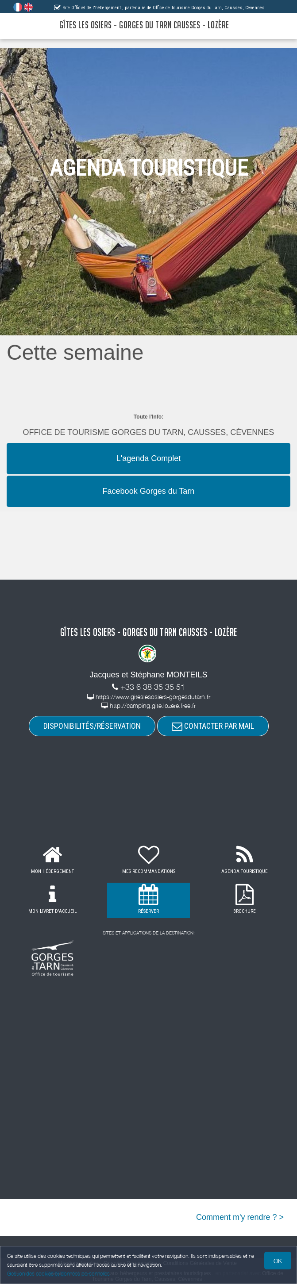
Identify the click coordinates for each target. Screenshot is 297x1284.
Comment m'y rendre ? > (240, 1217)
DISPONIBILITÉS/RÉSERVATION (92, 725)
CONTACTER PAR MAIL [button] (213, 725)
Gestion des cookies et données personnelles (58, 1273)
